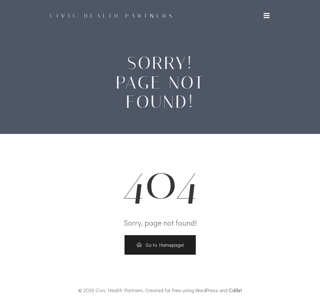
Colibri (235, 290)
